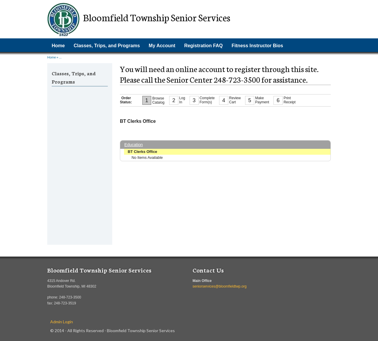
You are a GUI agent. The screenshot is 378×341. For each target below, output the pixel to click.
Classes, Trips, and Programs (107, 45)
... (60, 57)
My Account (162, 45)
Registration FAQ (203, 45)
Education (133, 144)
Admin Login (61, 321)
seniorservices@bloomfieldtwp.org (220, 286)
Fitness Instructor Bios (257, 45)
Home (58, 45)
